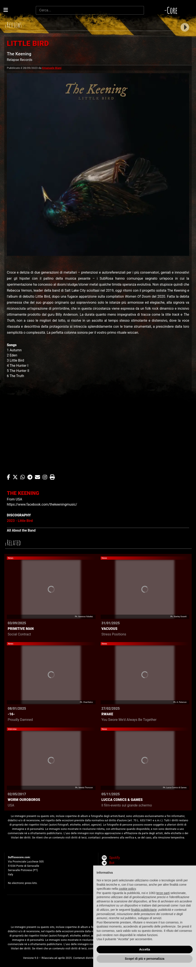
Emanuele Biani (51, 68)
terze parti (163, 893)
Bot (111, 863)
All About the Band (21, 530)
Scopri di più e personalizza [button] (144, 958)
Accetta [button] (144, 949)
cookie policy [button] (127, 888)
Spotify (114, 858)
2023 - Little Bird (20, 521)
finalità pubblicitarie (144, 909)
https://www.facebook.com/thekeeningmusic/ (42, 504)
